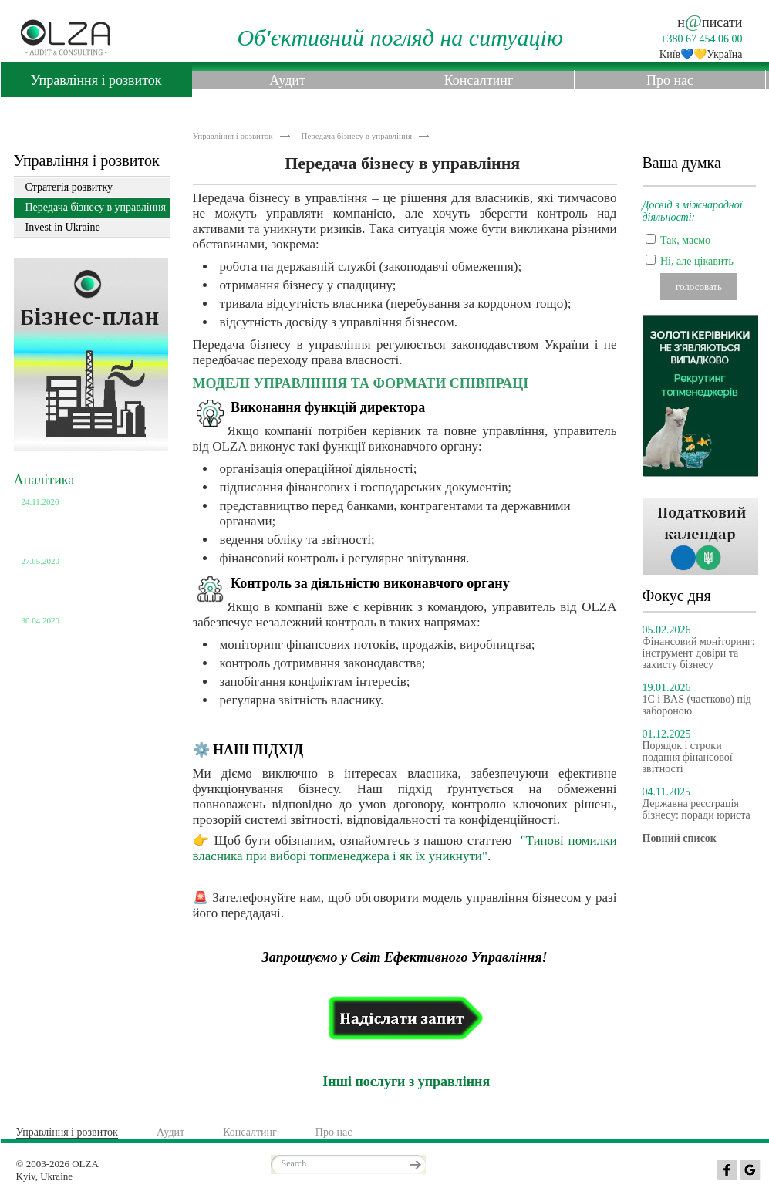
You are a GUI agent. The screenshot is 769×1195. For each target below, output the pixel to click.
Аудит (287, 80)
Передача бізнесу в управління (357, 135)
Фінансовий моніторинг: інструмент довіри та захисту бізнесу (699, 653)
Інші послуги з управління (404, 1081)
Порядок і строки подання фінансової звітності (688, 757)
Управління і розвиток (95, 80)
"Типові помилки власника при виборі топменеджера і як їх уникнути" (405, 848)
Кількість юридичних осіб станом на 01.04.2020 (82, 638)
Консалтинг (479, 80)
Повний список (57, 667)
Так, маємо (685, 240)
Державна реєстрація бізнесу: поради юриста (696, 809)
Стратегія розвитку (69, 187)
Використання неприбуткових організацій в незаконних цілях (90, 585)
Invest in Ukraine (62, 227)
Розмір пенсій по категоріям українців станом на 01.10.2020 (86, 526)
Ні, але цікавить (697, 261)
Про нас (669, 80)
